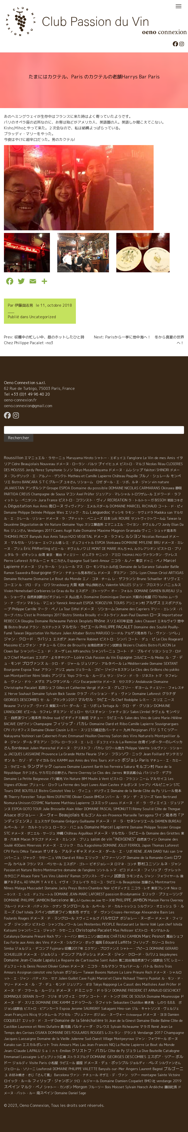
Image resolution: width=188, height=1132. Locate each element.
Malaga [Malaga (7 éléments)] (20, 888)
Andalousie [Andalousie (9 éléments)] (144, 681)
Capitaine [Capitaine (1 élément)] (59, 767)
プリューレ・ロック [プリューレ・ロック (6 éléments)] (43, 785)
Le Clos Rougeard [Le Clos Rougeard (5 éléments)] (169, 639)
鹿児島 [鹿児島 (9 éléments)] (66, 1026)
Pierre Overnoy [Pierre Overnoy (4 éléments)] (80, 772)
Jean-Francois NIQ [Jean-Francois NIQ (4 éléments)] (101, 1045)
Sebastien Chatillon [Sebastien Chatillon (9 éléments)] (128, 1002)
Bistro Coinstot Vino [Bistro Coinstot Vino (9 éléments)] (55, 790)
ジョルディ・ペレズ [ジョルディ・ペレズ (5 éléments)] (143, 1063)
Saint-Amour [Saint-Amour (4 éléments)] (100, 561)
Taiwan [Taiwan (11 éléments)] (36, 851)
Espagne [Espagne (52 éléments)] (124, 657)
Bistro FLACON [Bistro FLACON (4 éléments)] (159, 645)
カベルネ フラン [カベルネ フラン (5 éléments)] (24, 864)
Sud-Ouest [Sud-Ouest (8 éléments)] (93, 1038)
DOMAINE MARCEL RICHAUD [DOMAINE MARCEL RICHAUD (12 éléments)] (133, 506)
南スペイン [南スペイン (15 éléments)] (45, 1093)
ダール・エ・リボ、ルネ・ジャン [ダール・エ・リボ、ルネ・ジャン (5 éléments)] (127, 482)
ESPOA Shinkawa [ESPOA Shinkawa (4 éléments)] (108, 542)
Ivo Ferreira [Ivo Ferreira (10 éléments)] (113, 766)
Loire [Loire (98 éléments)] (79, 657)
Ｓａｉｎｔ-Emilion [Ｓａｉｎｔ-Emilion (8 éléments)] (56, 1050)
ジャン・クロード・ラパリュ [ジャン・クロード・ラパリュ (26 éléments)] (28, 638)
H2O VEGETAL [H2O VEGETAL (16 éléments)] (81, 536)
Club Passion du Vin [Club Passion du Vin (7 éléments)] (100, 657)
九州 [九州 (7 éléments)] (126, 729)
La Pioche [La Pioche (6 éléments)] (123, 1045)
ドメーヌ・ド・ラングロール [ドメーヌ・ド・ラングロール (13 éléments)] (52, 918)
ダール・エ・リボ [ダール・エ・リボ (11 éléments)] (83, 705)
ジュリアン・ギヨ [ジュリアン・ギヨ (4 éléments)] (79, 984)
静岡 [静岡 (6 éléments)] (178, 488)
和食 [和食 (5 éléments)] (81, 585)
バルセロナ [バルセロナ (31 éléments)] (110, 918)
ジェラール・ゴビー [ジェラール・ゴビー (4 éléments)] (89, 669)
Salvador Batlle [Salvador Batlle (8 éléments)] (167, 566)
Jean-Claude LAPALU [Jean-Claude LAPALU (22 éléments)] (22, 1050)
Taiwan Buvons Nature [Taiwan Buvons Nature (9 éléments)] (100, 972)
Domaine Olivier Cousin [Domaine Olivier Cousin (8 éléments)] (48, 729)
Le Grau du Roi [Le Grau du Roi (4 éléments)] (63, 591)
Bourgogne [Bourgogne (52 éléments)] (41, 572)
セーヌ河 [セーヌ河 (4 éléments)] (108, 900)
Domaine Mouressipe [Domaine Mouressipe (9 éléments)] (163, 996)
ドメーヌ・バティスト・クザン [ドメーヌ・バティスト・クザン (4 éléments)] (40, 906)
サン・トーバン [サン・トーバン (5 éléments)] (66, 936)
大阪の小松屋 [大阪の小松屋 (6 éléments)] (141, 597)
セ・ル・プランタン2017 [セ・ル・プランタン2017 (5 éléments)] (58, 700)
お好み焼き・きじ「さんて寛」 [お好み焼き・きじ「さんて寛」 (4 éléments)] (31, 1075)
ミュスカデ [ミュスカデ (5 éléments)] (42, 821)
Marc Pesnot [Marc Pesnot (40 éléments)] (153, 936)
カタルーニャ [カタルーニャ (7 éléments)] (39, 560)
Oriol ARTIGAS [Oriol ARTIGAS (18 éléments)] (171, 572)
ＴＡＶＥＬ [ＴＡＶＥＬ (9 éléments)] (49, 882)
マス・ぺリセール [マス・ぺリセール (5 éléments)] (49, 864)
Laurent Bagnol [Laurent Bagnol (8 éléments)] (151, 1068)
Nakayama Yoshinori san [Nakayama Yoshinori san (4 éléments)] (22, 736)
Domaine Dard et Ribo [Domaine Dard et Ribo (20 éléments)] (108, 723)
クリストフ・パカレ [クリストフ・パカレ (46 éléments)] (89, 1050)
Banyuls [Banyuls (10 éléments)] (36, 536)
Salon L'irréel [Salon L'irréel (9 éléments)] (140, 711)
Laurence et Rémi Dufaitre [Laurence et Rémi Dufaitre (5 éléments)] (39, 1026)
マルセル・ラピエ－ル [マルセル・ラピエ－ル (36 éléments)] (96, 699)
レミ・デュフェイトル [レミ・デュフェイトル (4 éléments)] (78, 542)
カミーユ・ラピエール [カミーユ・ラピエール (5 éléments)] (106, 882)
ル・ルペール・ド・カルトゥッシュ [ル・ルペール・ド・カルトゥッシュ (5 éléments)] (111, 906)
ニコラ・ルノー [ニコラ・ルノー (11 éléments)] (123, 560)
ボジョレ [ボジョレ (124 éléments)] (130, 760)
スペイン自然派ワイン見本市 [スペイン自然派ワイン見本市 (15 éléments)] (56, 912)
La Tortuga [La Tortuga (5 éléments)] (106, 706)
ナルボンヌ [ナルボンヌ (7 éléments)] (128, 784)
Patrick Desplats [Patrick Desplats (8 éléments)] (80, 621)
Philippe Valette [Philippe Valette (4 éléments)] (137, 748)
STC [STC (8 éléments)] (167, 960)
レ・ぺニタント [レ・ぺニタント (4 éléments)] (26, 500)
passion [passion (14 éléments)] (112, 894)
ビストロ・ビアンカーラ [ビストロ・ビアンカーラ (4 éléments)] (41, 1008)
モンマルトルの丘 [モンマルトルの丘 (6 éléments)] (105, 567)
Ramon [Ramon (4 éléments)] (75, 876)
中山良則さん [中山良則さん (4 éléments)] (95, 585)
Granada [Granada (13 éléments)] (133, 530)
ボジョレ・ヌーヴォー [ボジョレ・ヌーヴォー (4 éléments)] (109, 1014)
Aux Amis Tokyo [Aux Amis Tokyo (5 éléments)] (55, 536)
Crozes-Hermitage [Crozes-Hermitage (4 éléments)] (126, 912)
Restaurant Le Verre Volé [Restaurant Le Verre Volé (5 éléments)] (136, 924)
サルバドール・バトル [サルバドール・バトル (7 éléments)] (136, 966)
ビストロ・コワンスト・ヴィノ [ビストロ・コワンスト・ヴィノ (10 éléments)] (82, 500)
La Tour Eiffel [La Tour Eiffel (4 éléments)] (69, 609)
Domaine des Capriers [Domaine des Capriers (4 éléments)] (133, 609)
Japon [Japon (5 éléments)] (146, 845)
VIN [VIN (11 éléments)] (58, 857)
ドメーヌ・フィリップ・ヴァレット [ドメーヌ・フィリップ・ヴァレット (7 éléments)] (154, 870)
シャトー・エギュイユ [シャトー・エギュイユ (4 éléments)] (110, 458)
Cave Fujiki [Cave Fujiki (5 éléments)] (87, 978)
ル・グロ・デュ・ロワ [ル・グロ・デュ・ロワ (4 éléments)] (34, 585)
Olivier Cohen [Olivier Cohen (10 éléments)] (58, 966)
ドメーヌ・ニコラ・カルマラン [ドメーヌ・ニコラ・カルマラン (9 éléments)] (94, 966)
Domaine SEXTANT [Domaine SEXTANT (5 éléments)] (164, 663)
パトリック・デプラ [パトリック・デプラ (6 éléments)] (157, 772)
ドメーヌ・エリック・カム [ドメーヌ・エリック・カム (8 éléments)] (63, 845)
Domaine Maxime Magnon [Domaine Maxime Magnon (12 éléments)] (103, 530)
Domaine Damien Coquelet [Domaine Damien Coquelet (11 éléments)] (121, 1080)
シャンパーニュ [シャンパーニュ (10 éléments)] (104, 651)
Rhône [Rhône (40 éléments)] (99, 621)
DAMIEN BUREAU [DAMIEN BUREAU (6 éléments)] (168, 821)
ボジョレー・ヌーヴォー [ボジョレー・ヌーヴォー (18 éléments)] (37, 814)
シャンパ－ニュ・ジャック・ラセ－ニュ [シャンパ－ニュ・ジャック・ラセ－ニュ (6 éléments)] (46, 930)
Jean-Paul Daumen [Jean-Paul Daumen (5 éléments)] (134, 615)
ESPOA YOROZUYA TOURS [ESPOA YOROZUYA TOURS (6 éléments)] (104, 603)
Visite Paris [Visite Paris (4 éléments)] (38, 1063)
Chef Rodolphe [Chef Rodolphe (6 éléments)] (127, 700)
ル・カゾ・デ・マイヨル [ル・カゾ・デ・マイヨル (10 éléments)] (30, 760)
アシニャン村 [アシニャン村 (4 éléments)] (135, 603)
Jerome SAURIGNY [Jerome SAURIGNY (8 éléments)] (85, 1008)
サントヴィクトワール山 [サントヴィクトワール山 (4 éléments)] (148, 518)
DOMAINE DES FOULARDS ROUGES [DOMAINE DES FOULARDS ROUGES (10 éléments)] (76, 1032)
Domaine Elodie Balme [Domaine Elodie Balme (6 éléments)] (153, 1020)
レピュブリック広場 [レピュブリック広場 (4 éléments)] (52, 1057)
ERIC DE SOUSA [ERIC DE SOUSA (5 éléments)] (134, 996)
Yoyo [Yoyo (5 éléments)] (70, 675)
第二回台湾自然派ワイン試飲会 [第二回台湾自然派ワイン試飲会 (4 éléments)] (141, 960)
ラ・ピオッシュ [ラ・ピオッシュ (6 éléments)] (26, 554)
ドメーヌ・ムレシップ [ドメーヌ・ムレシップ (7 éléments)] (126, 469)
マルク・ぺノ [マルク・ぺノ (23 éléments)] (32, 1086)
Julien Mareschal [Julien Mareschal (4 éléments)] (42, 748)
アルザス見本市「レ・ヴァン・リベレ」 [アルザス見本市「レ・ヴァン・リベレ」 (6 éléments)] (152, 633)
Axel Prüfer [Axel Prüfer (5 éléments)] (85, 494)
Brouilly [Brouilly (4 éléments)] (90, 615)
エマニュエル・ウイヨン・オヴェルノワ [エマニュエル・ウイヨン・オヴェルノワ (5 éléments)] (132, 524)
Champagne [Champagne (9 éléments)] (43, 723)
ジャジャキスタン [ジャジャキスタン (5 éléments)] (117, 669)
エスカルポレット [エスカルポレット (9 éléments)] (36, 1044)
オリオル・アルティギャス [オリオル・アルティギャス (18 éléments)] (65, 851)
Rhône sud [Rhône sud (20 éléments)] (51, 717)
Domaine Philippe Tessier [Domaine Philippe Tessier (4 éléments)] (149, 827)
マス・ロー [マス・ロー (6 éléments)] (84, 567)
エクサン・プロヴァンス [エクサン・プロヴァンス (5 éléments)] (101, 948)
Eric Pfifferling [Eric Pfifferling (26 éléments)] (37, 548)
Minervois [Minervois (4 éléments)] (34, 845)
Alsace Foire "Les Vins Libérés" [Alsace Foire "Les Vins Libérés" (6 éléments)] (45, 876)
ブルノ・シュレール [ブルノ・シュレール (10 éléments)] (154, 476)
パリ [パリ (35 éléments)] (152, 729)
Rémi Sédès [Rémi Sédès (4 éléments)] (41, 675)
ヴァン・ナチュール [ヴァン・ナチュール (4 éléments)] (84, 1075)
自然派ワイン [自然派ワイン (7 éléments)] (147, 839)
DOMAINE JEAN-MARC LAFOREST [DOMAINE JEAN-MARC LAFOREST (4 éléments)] (79, 894)
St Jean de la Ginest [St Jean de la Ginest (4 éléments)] (120, 1020)
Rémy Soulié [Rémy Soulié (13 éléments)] (143, 808)
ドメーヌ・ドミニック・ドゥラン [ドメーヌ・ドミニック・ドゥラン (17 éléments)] (83, 990)
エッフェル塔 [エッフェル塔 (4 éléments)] (52, 542)
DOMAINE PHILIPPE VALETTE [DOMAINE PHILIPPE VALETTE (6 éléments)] (75, 1069)
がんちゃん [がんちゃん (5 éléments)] (125, 548)
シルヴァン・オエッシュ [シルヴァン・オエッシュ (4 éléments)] (154, 906)
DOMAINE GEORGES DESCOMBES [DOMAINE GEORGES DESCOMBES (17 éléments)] (118, 1056)
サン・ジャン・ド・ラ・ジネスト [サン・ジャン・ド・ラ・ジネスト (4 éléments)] (130, 675)
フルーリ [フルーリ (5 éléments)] (10, 906)
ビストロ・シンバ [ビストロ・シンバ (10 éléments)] (113, 639)
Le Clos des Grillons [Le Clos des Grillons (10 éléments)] (146, 669)
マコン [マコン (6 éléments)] (70, 494)
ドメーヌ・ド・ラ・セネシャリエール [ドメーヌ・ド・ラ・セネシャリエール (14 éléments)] (125, 821)
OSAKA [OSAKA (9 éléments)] (41, 1032)
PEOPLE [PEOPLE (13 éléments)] (108, 924)
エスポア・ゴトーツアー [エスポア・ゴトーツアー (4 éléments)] (92, 591)
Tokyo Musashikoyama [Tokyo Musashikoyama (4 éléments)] (91, 470)
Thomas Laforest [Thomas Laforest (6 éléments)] (165, 845)
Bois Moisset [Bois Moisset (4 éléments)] (114, 1087)
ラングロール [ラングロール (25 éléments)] (74, 906)
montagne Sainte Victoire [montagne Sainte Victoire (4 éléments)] (160, 1075)
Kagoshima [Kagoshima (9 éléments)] (93, 845)
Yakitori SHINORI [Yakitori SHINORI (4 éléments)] (156, 470)
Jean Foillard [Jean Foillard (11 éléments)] (154, 754)
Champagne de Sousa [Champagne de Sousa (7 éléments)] (48, 494)
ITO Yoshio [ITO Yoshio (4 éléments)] (160, 597)
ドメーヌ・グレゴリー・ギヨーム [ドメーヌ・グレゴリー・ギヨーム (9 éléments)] (122, 687)
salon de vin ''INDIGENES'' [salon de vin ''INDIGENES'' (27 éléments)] (113, 839)
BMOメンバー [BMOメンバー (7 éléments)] (104, 796)
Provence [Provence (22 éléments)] (49, 753)
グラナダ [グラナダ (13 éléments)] (169, 693)
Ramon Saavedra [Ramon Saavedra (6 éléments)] (17, 573)
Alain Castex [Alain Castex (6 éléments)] (109, 785)
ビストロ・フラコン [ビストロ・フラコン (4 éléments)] (124, 779)
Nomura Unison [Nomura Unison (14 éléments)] (17, 802)
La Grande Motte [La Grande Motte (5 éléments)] (72, 754)
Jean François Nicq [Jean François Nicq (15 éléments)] (20, 1014)
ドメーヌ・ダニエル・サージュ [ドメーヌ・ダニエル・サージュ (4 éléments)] (33, 833)
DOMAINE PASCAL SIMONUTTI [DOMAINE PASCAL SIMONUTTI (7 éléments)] (108, 808)
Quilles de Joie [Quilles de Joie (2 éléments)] (91, 900)
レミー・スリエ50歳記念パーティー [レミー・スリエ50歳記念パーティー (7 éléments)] (94, 729)
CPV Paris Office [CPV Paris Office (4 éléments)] (16, 851)
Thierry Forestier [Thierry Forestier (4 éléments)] (21, 797)
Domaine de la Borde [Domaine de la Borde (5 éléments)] (126, 791)
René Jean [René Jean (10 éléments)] (159, 1026)
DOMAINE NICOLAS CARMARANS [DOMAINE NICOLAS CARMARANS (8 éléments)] (134, 488)
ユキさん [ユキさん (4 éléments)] (70, 482)
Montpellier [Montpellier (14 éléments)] (21, 675)
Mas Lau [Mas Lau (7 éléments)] (79, 1044)
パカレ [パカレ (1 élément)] (18, 615)
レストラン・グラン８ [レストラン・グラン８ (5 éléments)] (120, 1032)
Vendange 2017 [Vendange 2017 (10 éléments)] (150, 1032)
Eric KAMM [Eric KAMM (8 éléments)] (58, 760)
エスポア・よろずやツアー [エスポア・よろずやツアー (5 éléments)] (54, 657)
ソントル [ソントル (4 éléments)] (102, 870)
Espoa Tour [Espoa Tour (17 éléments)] (30, 669)
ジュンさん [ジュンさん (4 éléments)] (18, 530)
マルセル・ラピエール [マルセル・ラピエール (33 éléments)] (80, 627)
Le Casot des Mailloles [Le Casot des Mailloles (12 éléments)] (137, 984)
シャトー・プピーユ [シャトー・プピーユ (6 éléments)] (134, 948)
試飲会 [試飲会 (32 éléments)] (119, 876)
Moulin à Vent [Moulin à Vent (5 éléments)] (98, 779)
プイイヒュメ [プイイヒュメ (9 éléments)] (108, 463)
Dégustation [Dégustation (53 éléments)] (20, 506)
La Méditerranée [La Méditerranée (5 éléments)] (136, 663)
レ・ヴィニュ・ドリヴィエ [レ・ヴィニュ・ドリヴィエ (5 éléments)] (91, 791)
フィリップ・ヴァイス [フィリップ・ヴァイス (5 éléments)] (32, 706)
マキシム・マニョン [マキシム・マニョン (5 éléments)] (41, 603)
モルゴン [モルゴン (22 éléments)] (88, 814)
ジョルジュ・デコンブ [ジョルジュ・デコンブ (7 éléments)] (32, 948)
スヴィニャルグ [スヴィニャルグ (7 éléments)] (88, 918)
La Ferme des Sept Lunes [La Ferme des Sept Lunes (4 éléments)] (78, 785)
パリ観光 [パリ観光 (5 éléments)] (56, 779)
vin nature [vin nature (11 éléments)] (160, 482)
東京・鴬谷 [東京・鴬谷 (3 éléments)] (54, 554)
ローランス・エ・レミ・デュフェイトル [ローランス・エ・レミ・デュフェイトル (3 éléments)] (90, 742)
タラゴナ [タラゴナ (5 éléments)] (38, 839)
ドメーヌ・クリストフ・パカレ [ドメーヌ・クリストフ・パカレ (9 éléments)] (80, 748)
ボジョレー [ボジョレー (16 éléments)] (73, 972)
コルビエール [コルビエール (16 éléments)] (143, 657)
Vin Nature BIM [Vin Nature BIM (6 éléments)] (75, 779)
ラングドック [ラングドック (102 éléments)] (39, 766)
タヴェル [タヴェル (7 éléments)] (158, 711)
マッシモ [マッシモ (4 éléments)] (117, 512)
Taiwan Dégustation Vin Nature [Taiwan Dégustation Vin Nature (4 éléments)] (37, 633)
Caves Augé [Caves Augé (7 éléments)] (62, 530)
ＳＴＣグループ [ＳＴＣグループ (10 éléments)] (50, 482)
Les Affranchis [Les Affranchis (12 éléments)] (78, 651)
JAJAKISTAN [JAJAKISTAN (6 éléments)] (14, 488)
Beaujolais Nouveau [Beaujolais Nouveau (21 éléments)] (38, 463)
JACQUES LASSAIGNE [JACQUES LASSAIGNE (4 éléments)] (24, 754)
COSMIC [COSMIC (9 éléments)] (38, 802)
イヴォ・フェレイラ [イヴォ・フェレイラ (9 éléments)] (74, 882)
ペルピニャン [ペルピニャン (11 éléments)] (162, 784)
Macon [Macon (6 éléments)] (25, 839)
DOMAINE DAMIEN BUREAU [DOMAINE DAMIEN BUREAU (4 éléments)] (154, 591)
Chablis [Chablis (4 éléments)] (141, 645)
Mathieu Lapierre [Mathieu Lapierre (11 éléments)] (75, 802)
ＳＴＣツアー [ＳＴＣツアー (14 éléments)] (167, 729)
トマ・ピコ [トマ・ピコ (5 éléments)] (118, 870)
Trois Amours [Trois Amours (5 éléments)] (61, 1045)
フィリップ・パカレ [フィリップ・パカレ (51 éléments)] (70, 723)
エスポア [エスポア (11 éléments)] (59, 639)
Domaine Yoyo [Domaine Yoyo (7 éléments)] (72, 524)
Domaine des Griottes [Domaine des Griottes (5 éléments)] (163, 833)
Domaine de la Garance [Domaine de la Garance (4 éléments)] (137, 567)
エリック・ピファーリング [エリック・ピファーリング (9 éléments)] (105, 857)
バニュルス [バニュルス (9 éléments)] (172, 584)
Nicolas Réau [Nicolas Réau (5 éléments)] (155, 464)
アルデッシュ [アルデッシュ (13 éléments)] (86, 954)
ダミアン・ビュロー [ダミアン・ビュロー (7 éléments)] (68, 711)
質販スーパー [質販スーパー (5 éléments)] (58, 706)
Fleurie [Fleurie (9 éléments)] (91, 754)
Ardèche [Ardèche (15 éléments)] (156, 1087)
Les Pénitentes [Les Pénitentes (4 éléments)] (89, 924)
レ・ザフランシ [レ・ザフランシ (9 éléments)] (124, 578)
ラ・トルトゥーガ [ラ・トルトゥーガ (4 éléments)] (141, 500)
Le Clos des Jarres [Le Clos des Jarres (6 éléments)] (107, 772)
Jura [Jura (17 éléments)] (42, 499)
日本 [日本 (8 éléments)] (107, 518)
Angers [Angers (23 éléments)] (132, 1068)
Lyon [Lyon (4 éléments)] (143, 573)
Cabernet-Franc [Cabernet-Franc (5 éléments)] (54, 736)
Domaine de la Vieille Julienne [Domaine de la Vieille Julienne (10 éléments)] (60, 1038)
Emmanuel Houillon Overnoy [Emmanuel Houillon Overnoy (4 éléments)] (89, 736)
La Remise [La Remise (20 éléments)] (128, 741)
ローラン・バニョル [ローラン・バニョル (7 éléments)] (68, 827)
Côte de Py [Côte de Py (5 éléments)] (116, 1051)
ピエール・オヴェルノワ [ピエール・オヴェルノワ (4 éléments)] (68, 548)
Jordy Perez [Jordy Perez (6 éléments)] (34, 470)
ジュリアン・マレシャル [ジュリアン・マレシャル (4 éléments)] (113, 494)
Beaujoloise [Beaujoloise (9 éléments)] (131, 882)
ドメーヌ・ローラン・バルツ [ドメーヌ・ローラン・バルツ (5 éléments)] (76, 464)
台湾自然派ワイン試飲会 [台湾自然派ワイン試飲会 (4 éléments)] (104, 645)
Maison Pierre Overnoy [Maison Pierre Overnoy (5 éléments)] (165, 900)
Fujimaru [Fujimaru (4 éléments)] (57, 948)
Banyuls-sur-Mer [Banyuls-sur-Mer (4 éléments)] (111, 1069)
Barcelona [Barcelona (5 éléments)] (61, 1075)
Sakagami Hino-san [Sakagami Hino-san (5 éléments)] (116, 1008)
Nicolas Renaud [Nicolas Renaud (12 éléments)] (155, 536)
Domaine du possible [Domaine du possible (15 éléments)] (89, 488)
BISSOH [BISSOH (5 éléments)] (160, 500)
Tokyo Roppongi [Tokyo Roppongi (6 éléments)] (105, 984)
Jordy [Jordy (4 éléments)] (166, 524)
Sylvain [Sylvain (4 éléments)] (58, 972)
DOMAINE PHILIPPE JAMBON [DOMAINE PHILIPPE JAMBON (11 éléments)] (27, 900)
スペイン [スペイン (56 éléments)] (12, 1087)
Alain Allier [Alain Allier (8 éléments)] (74, 808)
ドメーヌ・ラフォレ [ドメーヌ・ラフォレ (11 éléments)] (109, 536)
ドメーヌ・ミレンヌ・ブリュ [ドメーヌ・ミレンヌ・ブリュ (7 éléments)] (67, 839)
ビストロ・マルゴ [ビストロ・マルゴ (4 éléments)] (132, 464)
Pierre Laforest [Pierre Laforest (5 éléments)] (16, 561)
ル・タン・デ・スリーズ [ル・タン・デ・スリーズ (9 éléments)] (135, 796)
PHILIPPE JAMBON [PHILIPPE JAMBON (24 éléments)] (131, 899)
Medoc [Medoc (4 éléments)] (159, 657)
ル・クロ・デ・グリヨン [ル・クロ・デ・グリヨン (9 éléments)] (134, 705)
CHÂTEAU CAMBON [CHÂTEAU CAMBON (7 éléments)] (126, 936)
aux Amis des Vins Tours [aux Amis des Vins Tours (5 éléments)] (88, 760)
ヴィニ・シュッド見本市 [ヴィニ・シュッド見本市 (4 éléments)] (159, 530)
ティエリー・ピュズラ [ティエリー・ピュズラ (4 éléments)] (79, 554)
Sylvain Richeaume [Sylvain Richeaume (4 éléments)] (125, 1026)
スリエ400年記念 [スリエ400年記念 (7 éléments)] (119, 621)
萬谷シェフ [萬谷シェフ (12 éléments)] (174, 936)
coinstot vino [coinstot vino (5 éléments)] (42, 972)
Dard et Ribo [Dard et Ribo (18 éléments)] (73, 857)
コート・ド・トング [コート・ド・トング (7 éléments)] (105, 996)
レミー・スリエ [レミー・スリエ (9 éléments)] (151, 699)
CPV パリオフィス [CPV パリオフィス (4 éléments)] (17, 730)
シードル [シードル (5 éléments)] (117, 633)
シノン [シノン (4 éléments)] (68, 470)
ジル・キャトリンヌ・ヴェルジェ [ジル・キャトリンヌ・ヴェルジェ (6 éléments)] (155, 1008)
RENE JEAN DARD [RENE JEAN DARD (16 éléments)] (148, 851)
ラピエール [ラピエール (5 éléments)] (67, 1063)
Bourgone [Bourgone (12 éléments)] (12, 669)
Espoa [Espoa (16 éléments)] (65, 1008)
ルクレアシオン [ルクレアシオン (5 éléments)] (145, 548)
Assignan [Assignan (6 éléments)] (24, 972)
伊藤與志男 (24, 305)
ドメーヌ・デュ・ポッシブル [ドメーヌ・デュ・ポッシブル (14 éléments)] (106, 1062)
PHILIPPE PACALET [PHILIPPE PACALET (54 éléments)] (116, 627)
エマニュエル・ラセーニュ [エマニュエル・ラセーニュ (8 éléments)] (44, 457)
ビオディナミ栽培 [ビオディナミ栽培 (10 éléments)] (74, 717)
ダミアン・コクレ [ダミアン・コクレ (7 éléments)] (47, 742)
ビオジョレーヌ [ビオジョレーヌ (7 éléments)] (101, 864)
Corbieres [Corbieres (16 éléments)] (42, 590)
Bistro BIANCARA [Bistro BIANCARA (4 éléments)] (25, 482)
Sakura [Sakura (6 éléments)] (129, 766)
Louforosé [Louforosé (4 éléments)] (44, 1069)
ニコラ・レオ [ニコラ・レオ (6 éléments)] (140, 888)
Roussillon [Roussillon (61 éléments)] (13, 457)
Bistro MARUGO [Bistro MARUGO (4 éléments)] (98, 633)
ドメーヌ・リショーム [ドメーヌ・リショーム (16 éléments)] (97, 609)
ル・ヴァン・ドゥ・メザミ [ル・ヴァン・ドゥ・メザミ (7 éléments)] (24, 681)
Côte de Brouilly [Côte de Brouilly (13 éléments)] (71, 645)
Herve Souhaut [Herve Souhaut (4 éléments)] (19, 694)
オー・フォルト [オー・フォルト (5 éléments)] (122, 591)
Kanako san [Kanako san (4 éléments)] (13, 1045)
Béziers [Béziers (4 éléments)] (129, 645)
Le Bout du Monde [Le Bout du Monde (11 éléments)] (160, 1044)
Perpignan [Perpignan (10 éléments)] (139, 729)
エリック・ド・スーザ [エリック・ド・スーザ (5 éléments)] (38, 1020)
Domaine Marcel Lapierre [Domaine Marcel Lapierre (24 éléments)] (107, 827)
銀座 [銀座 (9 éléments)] (79, 1062)
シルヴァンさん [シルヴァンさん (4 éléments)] (170, 1063)
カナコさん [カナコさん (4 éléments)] (30, 772)
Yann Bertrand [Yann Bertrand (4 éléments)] (166, 797)
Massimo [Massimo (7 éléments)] (11, 645)
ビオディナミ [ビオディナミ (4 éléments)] (120, 888)
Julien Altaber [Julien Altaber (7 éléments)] (73, 633)
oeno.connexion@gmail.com (28, 405)
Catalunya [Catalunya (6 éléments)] (11, 936)
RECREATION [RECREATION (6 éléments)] (117, 500)
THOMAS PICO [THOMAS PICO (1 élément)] (132, 555)
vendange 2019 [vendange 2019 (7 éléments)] (168, 1080)
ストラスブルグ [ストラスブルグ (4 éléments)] (78, 1057)
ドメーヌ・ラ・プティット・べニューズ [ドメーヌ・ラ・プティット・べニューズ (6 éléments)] (74, 518)
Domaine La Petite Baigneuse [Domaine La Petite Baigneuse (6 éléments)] (26, 779)
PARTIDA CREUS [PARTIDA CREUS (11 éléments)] (17, 494)
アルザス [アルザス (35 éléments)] (153, 602)
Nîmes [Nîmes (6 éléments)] (9, 888)
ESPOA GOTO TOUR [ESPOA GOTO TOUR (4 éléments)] (26, 809)
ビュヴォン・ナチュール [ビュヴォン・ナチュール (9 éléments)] (37, 645)
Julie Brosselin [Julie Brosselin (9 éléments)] (54, 808)
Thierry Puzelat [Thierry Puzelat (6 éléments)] (148, 978)
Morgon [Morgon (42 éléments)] (80, 1087)
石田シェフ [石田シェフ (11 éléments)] (46, 687)
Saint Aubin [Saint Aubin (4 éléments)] (109, 960)
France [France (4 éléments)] (52, 500)
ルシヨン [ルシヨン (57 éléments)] (133, 536)
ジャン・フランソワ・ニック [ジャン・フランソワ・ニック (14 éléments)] (120, 754)
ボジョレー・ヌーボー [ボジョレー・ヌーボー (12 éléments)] (137, 918)
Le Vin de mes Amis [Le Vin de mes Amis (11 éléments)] (159, 457)
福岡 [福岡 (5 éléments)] (99, 942)
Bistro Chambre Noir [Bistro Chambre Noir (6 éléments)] (94, 888)
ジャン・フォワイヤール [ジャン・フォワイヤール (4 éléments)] (161, 876)
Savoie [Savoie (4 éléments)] (71, 694)
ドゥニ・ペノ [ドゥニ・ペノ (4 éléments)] (153, 561)
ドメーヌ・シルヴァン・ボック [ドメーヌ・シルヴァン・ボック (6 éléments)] (72, 942)
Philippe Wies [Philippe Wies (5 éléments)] (53, 512)
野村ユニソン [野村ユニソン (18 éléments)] (149, 863)
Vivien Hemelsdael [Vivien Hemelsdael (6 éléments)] (18, 591)
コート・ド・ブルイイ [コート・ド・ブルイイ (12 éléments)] (134, 651)
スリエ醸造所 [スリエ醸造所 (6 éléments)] (93, 524)
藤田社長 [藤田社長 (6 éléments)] (170, 1087)
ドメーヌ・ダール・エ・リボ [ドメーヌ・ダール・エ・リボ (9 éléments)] (110, 851)
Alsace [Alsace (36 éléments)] (10, 815)
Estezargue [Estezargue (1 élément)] (134, 1015)
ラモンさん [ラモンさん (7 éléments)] (134, 876)
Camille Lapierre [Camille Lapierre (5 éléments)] (141, 724)
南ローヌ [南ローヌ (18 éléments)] (56, 505)
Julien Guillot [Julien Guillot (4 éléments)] (68, 978)
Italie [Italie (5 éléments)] (77, 530)
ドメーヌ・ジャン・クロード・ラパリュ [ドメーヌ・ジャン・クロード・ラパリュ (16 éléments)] (128, 954)
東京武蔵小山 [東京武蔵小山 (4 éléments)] (132, 772)
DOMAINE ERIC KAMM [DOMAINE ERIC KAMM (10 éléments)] (53, 1002)
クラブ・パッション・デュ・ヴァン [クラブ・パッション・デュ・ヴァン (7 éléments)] (104, 693)
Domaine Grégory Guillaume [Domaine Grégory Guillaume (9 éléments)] (73, 821)
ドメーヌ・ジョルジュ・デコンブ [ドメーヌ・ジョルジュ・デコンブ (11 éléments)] (49, 954)
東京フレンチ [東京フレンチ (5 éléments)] (160, 888)
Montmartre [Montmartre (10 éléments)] (165, 882)
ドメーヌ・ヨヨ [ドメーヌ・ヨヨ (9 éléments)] (155, 1014)
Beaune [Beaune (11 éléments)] (10, 705)
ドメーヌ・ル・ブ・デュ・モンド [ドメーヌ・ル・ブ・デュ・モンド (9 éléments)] (40, 984)
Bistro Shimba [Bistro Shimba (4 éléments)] (73, 615)
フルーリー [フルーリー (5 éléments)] (96, 1087)
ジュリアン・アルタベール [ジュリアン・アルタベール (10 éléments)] (101, 663)
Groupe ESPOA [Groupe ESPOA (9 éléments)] (58, 488)
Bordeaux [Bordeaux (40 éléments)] (20, 748)
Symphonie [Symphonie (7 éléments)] (53, 469)
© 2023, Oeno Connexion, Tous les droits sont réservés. (54, 1105)
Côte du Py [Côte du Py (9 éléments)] (151, 790)
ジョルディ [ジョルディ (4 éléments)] (20, 1063)
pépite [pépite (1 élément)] (70, 670)
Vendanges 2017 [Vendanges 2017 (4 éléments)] (39, 530)
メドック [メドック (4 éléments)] (114, 760)
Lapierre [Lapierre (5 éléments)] (137, 1045)
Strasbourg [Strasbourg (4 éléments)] (60, 585)
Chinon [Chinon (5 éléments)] (153, 573)
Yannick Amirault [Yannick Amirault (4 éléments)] (69, 603)
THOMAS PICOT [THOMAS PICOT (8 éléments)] (16, 536)
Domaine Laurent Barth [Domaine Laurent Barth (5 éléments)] (85, 766)
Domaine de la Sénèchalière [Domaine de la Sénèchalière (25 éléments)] (79, 1020)
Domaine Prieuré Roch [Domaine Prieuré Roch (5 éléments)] (37, 936)
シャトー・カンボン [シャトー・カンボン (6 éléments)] (58, 1087)
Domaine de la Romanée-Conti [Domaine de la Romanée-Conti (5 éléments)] (150, 857)
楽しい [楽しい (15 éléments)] (75, 900)
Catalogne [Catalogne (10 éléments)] (171, 1050)
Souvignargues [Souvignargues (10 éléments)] (167, 723)
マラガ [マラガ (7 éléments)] (145, 1026)
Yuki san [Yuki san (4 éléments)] (169, 851)
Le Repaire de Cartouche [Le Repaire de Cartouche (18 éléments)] (77, 960)
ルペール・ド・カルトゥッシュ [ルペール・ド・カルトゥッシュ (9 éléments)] (28, 827)
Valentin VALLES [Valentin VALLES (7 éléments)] (118, 584)
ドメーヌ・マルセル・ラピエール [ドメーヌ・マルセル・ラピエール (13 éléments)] (119, 833)
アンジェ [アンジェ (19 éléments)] (58, 675)
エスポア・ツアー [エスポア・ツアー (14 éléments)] (161, 1056)
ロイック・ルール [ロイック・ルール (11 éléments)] (17, 1080)
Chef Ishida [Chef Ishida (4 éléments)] (24, 912)
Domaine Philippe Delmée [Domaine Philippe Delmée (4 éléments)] (23, 512)
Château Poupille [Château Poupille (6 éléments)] (125, 476)
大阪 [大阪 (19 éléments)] (73, 584)
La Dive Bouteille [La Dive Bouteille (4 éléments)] (149, 1051)
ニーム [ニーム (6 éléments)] (144, 779)
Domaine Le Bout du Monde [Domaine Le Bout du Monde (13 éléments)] (57, 578)
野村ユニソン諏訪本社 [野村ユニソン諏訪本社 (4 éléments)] (93, 936)
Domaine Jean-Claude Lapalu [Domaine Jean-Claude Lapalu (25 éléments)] (29, 960)
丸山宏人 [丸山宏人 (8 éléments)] (76, 596)
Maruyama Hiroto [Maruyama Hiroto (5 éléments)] (79, 458)
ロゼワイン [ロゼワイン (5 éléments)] (25, 724)
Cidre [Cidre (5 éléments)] (16, 464)
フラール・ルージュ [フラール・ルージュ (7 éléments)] (90, 675)
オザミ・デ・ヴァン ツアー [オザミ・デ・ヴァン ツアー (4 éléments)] (119, 1075)
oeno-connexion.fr (20, 399)
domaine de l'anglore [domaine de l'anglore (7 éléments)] (79, 870)
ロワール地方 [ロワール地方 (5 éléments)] (114, 748)
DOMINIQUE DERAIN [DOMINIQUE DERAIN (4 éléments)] (19, 996)
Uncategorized (42, 316)
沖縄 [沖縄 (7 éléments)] (59, 833)
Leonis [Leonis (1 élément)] (113, 803)
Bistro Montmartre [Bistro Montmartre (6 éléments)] (47, 870)
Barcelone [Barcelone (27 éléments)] (60, 900)
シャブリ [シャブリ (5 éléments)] (144, 785)
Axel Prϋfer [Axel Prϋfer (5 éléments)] (167, 984)
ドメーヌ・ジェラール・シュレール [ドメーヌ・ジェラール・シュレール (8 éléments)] (48, 566)
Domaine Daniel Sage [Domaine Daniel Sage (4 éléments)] (70, 1093)
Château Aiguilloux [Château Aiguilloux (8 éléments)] (78, 833)
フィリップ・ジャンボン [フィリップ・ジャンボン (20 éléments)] (52, 1080)
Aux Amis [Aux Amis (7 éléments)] (40, 506)
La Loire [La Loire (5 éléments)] (125, 972)
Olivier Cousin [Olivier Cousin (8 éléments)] (82, 796)
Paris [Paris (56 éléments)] (144, 760)
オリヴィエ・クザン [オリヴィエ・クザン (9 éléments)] (73, 996)
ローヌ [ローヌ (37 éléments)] (155, 615)
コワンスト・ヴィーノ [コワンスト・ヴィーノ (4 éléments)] (97, 876)
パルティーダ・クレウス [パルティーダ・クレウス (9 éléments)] (90, 1026)
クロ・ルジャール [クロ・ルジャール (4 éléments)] (86, 1081)
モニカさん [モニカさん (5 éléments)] (58, 561)
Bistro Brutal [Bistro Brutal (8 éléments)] (18, 627)
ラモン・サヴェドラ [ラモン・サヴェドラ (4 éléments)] (139, 512)
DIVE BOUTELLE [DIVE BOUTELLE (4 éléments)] (26, 791)
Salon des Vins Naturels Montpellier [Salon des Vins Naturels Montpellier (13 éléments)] (144, 736)
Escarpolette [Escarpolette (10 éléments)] (91, 681)
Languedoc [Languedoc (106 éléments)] (100, 512)
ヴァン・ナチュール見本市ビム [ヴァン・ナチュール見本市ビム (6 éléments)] (75, 573)
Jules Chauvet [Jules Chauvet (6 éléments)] (145, 621)
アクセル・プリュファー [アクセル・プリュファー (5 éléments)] (75, 1014)
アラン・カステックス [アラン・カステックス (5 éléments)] (45, 627)
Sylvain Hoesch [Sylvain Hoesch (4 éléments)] (136, 1087)
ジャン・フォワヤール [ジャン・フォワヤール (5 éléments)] (151, 1039)
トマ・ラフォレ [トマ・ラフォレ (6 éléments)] (166, 675)
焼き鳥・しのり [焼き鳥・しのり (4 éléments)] (155, 1002)
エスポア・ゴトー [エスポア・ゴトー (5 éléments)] (75, 864)
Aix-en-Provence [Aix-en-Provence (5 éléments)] (109, 815)
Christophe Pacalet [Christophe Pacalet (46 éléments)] (94, 930)
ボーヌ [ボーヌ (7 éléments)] (173, 1038)
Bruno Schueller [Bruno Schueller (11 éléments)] (149, 578)
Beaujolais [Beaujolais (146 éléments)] (69, 815)
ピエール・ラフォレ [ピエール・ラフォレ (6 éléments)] (38, 712)
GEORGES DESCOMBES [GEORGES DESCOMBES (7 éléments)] (21, 699)
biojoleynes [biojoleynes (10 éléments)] (168, 954)
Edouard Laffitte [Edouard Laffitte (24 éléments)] (117, 942)
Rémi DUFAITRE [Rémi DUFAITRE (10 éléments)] (59, 796)
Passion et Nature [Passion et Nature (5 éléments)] (18, 870)
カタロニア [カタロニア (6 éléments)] (12, 876)
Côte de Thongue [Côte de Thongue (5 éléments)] (167, 809)
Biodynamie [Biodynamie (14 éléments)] (130, 894)
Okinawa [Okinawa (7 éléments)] (167, 488)
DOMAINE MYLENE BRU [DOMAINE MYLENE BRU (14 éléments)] (141, 542)
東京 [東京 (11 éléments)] (139, 560)
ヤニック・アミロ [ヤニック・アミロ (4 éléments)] (108, 554)
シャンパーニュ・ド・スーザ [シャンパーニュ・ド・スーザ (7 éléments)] (42, 651)
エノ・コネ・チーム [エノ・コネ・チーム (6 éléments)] (96, 579)
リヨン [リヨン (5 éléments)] (156, 651)
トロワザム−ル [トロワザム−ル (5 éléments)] (142, 494)
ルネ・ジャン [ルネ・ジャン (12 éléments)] (171, 864)
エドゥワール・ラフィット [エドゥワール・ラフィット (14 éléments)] (91, 1002)
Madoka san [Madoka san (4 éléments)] (163, 512)
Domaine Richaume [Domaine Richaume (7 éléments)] (18, 578)
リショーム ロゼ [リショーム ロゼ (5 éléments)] (89, 482)
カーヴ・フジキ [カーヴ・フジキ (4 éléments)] (46, 996)
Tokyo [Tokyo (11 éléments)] (41, 796)
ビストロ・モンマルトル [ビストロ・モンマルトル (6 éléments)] (152, 930)
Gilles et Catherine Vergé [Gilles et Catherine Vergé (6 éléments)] (76, 687)
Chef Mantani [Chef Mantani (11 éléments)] (22, 657)
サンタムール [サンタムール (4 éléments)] (47, 1014)
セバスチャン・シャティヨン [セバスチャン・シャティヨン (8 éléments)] (107, 711)
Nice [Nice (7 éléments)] (174, 888)
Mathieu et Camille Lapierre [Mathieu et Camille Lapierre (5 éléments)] (89, 476)
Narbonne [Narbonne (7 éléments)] (52, 802)
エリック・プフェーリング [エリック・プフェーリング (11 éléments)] (162, 894)
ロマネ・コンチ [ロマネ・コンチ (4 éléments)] (125, 864)
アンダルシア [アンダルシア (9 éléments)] (35, 488)
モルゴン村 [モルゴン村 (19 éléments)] (145, 766)
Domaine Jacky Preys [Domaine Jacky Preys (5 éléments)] (61, 888)
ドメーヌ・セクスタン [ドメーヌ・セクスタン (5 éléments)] (118, 681)
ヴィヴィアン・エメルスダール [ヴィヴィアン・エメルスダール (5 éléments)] (87, 506)
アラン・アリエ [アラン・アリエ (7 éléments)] (53, 669)
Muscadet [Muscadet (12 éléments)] (35, 888)
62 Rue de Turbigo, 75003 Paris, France (39, 388)
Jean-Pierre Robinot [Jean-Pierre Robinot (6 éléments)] (82, 639)
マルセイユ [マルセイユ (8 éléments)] (158, 778)
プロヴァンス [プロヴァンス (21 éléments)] (33, 663)
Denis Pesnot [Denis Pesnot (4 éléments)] (37, 966)
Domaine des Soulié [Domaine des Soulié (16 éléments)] (150, 627)
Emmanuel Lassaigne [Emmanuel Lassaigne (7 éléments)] (20, 1056)
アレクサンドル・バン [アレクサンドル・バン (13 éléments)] (63, 681)
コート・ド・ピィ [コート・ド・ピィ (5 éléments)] (170, 506)
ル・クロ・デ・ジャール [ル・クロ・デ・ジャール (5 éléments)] (62, 663)
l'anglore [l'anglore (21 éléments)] (134, 457)
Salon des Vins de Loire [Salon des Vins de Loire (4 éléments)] (142, 718)
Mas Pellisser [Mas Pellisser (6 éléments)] (123, 930)
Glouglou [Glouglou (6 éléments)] (27, 621)
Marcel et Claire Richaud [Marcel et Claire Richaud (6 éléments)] (116, 978)
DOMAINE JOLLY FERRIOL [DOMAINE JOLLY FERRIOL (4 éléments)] (122, 845)
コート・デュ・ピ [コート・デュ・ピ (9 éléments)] (141, 639)
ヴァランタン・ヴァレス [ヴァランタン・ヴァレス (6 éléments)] (160, 554)
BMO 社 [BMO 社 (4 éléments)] (149, 1081)
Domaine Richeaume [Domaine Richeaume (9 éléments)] (50, 621)
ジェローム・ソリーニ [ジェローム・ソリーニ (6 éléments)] (19, 1069)
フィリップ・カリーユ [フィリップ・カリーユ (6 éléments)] (148, 942)
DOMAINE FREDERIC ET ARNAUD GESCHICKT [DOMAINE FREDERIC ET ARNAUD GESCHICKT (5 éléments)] (146, 990)
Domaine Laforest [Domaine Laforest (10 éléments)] (146, 693)
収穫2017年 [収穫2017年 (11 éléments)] (74, 948)
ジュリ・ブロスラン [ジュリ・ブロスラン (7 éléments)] (147, 584)
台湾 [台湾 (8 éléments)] (41, 554)
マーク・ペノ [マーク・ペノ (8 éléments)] (48, 609)
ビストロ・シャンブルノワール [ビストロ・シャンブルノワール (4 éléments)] (54, 924)
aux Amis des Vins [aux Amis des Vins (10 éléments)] (34, 942)
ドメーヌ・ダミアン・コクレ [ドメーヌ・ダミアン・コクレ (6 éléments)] (118, 573)
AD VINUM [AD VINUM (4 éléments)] (31, 882)
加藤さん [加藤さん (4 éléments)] (148, 882)
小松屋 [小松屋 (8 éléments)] (53, 1062)
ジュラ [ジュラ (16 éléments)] (131, 1050)
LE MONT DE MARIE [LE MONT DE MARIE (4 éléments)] (101, 548)
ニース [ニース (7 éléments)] (169, 699)
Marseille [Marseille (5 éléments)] (130, 815)
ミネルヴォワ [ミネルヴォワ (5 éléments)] (166, 621)
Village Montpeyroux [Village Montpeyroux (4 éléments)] (118, 1039)
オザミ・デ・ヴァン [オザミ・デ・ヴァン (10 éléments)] (95, 912)
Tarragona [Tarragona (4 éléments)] (146, 815)
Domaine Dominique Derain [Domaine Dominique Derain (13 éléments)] (107, 596)
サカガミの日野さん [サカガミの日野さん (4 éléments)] (53, 772)
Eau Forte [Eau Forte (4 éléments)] (11, 942)
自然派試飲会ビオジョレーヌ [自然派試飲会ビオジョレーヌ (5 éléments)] (47, 597)
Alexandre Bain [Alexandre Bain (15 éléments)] (155, 912)
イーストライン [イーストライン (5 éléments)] (108, 615)
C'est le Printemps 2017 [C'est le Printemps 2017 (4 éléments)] (42, 615)
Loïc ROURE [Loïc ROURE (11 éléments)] (121, 518)
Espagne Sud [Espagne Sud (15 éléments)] (78, 560)
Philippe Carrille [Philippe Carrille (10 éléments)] (24, 609)
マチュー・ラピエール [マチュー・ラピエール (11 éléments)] (107, 717)
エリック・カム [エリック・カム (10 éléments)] (77, 512)
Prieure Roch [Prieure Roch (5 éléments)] (142, 972)
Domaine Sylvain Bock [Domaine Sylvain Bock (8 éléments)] (48, 693)
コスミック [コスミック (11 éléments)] (99, 802)
